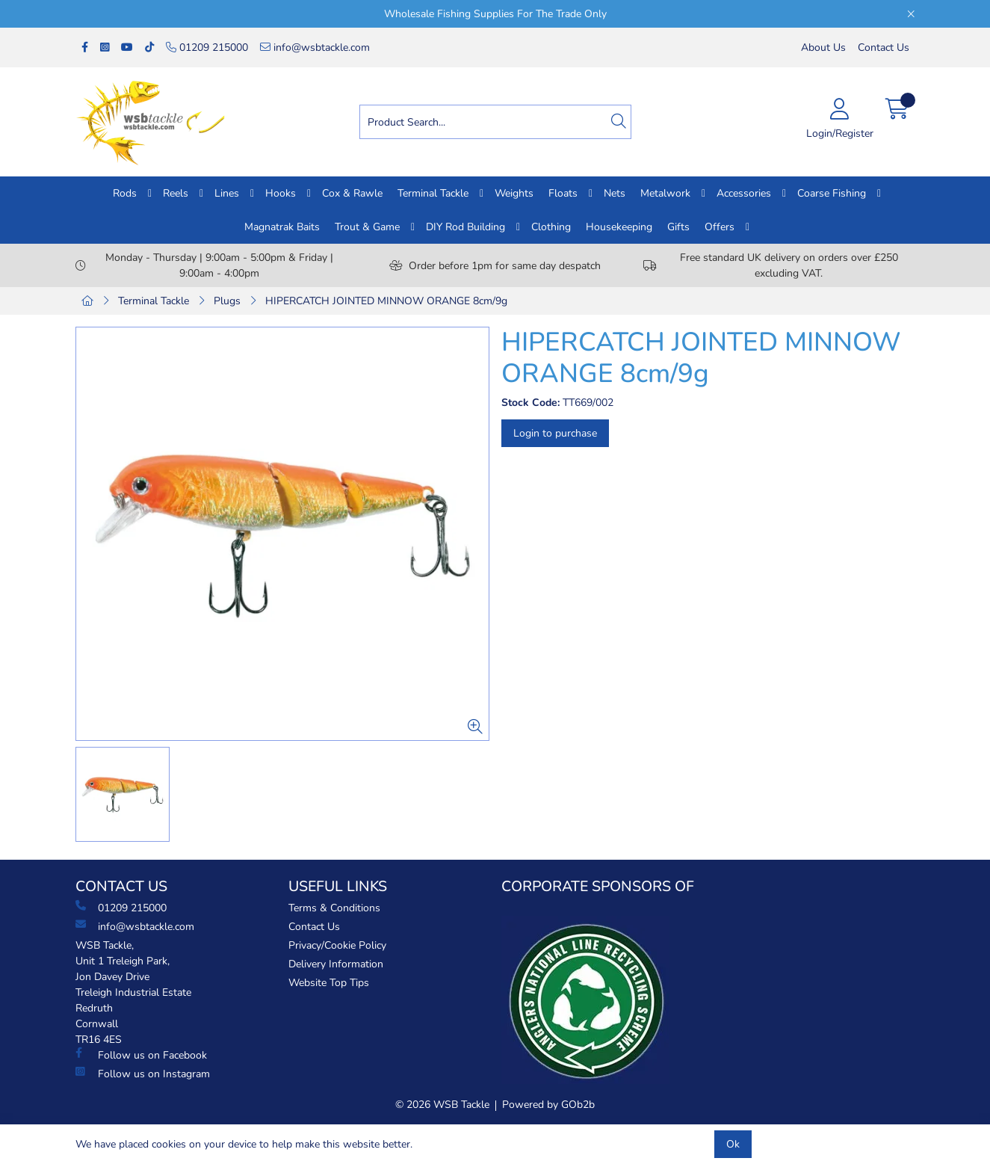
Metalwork (665, 193)
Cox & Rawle (352, 193)
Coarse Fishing (831, 193)
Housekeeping (619, 227)
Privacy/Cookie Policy (337, 945)
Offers (719, 227)
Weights (514, 193)
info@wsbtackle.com (315, 47)
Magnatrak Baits (282, 227)
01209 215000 (207, 47)
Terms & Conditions (334, 908)
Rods (125, 193)
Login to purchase (555, 433)
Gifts (678, 227)
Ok (733, 1144)
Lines (226, 193)
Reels (175, 193)
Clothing (551, 227)
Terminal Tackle (432, 193)
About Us (823, 47)
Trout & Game (367, 227)
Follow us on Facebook (141, 1054)
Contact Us (883, 47)
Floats (563, 193)
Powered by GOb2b (548, 1104)
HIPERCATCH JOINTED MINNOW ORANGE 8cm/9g (386, 301)
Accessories (744, 193)
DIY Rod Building (465, 227)
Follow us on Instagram (142, 1073)
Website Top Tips (328, 983)
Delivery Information (335, 964)
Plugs (227, 301)
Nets (614, 193)
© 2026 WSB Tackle (442, 1104)
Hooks (280, 193)
